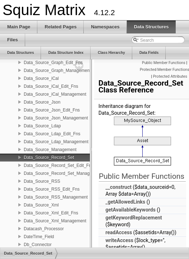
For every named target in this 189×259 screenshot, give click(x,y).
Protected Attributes (170, 76)
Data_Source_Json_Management (56, 118)
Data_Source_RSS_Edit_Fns (51, 189)
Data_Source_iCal (41, 78)
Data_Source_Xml (41, 205)
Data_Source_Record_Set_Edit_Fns (58, 165)
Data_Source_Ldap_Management (56, 141)
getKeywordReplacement (133, 218)
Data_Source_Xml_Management (55, 220)
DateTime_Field (39, 236)
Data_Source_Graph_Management (57, 70)
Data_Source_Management (50, 149)
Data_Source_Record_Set (49, 157)
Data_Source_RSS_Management (56, 197)
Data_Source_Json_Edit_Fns (52, 110)
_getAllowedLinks (125, 202)
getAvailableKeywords (130, 210)
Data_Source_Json (42, 102)
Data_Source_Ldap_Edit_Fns (52, 133)
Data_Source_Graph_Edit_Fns (53, 62)
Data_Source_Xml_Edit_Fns (51, 212)
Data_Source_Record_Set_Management (63, 173)
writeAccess (119, 240)
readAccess (118, 232)
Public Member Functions (163, 62)
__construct (118, 187)
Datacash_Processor (44, 228)
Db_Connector (37, 244)
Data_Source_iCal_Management (55, 94)
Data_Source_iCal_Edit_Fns (51, 86)
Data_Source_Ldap (42, 125)
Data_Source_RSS (42, 181)
